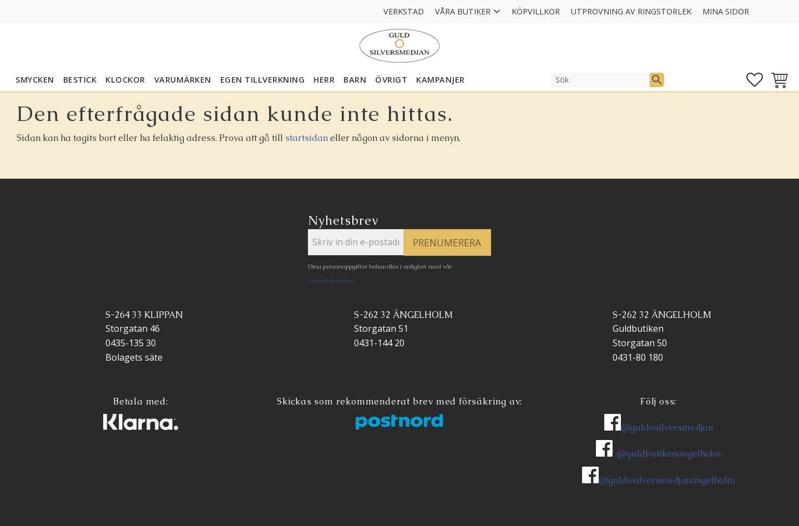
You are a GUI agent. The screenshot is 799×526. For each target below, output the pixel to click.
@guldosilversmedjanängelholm (667, 480)
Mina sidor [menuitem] (725, 11)
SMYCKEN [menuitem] (35, 79)
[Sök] (657, 80)
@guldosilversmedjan (667, 427)
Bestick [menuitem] (80, 79)
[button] (754, 80)
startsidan (306, 138)
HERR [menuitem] (324, 79)
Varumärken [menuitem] (182, 79)
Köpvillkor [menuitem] (536, 11)
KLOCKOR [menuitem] (125, 79)
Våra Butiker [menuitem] (462, 11)
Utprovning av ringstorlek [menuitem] (631, 11)
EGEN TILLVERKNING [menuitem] (262, 79)
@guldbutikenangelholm (669, 453)
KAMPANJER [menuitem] (440, 79)
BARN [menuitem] (354, 79)
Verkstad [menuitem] (403, 11)
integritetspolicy (330, 280)
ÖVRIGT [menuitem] (391, 79)
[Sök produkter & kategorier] (600, 80)
